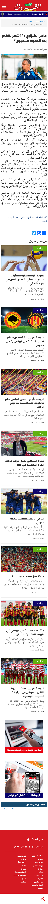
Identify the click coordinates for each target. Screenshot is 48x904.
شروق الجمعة (20, 872)
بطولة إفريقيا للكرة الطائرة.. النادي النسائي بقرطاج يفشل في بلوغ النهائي (25, 279)
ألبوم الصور (21, 856)
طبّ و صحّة (38, 875)
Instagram (14, 846)
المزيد (4, 8)
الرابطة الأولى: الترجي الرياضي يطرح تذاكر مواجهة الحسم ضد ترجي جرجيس (24, 403)
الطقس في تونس (24, 817)
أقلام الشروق (37, 855)
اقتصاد (40, 859)
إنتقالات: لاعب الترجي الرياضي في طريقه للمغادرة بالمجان (25, 632)
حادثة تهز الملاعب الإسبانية (28, 576)
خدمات (23, 869)
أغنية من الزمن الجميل (37, 887)
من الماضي (38, 882)
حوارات (40, 869)
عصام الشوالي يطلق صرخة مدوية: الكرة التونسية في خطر (24, 462)
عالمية (40, 878)
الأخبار (41, 14)
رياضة (30, 21)
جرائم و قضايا (38, 865)
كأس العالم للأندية (40, 217)
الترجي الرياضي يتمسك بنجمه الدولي (27, 520)
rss (25, 846)
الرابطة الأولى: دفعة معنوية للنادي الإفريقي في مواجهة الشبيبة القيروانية (27, 692)
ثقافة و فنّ (22, 862)
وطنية (23, 859)
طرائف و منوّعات (19, 875)
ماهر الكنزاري (13, 217)
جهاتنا (24, 865)
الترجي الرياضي (26, 217)
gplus (22, 846)
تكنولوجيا (39, 862)
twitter (32, 846)
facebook (29, 846)
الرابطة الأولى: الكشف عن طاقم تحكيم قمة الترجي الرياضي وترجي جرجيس (25, 341)
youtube (18, 846)
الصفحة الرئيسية (39, 21)
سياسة (23, 882)
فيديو (24, 878)
